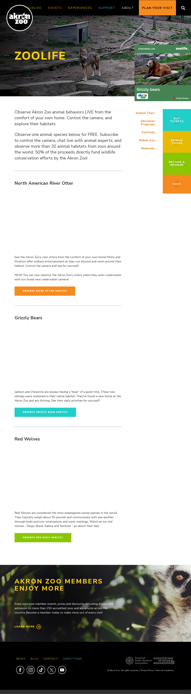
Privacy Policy (148, 670)
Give (177, 184)
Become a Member (177, 163)
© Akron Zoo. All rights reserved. (123, 670)
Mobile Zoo (147, 140)
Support (107, 8)
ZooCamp (148, 132)
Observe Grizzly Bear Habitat (45, 412)
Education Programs (148, 122)
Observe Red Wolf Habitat (43, 537)
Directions (72, 659)
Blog (34, 659)
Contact (51, 659)
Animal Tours (145, 113)
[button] (163, 100)
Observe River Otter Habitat (45, 291)
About (128, 8)
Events (55, 8)
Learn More (25, 626)
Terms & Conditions (164, 670)
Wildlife (33, 8)
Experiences (80, 8)
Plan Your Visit (157, 8)
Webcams (148, 148)
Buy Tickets (177, 120)
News (20, 659)
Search (185, 8)
